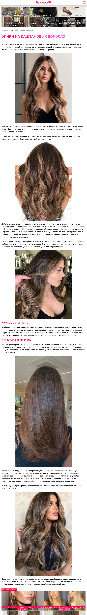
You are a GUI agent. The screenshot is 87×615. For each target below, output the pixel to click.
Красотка (4, 30)
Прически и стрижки (25, 30)
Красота (13, 30)
